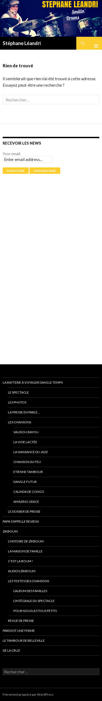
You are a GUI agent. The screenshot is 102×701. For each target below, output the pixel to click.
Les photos (17, 402)
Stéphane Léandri (22, 43)
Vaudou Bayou (26, 432)
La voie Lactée (25, 442)
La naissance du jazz (30, 452)
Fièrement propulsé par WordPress (28, 694)
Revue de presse (21, 621)
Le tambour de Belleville (24, 640)
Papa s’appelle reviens (21, 521)
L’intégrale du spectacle (34, 601)
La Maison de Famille (25, 551)
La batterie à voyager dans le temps (33, 382)
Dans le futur (25, 482)
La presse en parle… (24, 412)
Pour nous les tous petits (35, 611)
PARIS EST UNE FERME (19, 631)
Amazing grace (26, 502)
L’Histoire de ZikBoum (26, 541)
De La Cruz (11, 650)
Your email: (12, 153)
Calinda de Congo (28, 492)
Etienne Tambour (28, 472)
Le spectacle (18, 392)
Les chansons (19, 422)
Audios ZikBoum (21, 571)
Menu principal (94, 43)
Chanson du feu (27, 462)
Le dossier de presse (24, 511)
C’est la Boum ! (20, 561)
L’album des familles (30, 591)
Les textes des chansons (28, 581)
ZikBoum (10, 531)
